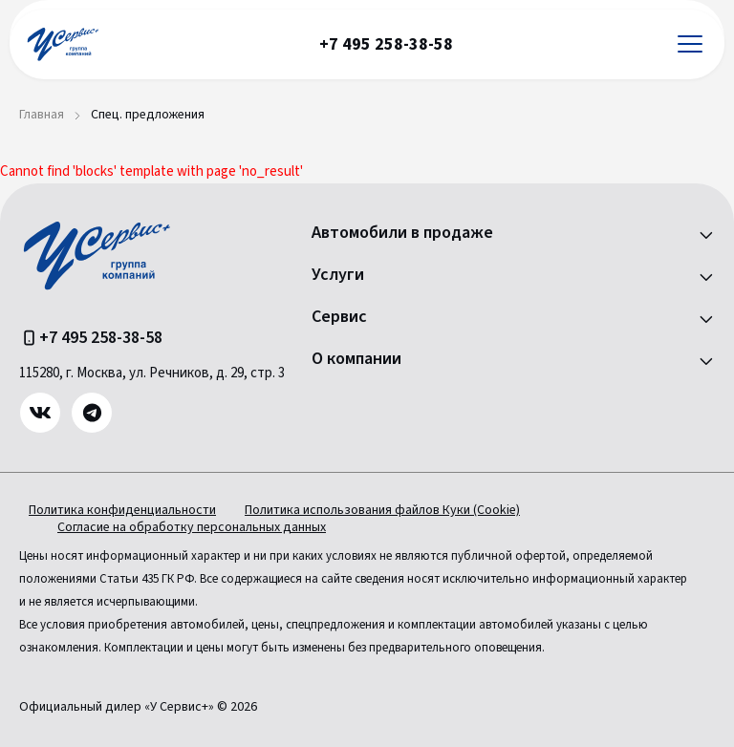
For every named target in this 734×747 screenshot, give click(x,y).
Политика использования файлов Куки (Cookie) (382, 510)
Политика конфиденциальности (122, 510)
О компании (356, 359)
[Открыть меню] (690, 44)
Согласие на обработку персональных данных (191, 527)
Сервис (339, 317)
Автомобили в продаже (402, 233)
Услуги (338, 275)
